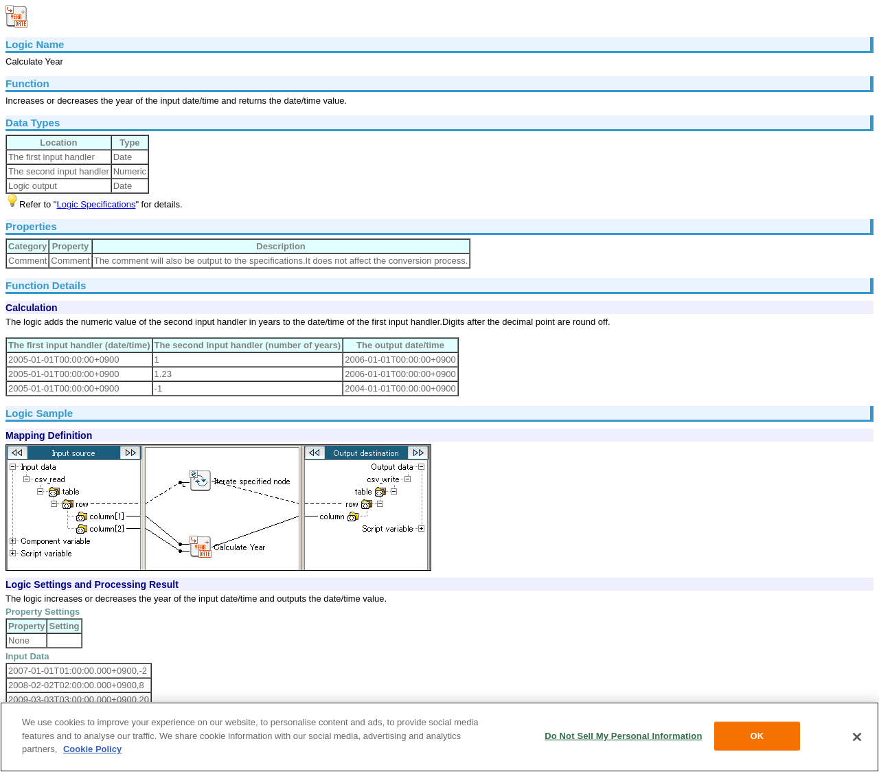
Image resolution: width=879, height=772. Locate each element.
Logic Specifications (95, 204)
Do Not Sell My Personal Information (623, 736)
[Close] (857, 737)
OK (757, 736)
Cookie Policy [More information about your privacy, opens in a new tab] (92, 749)
